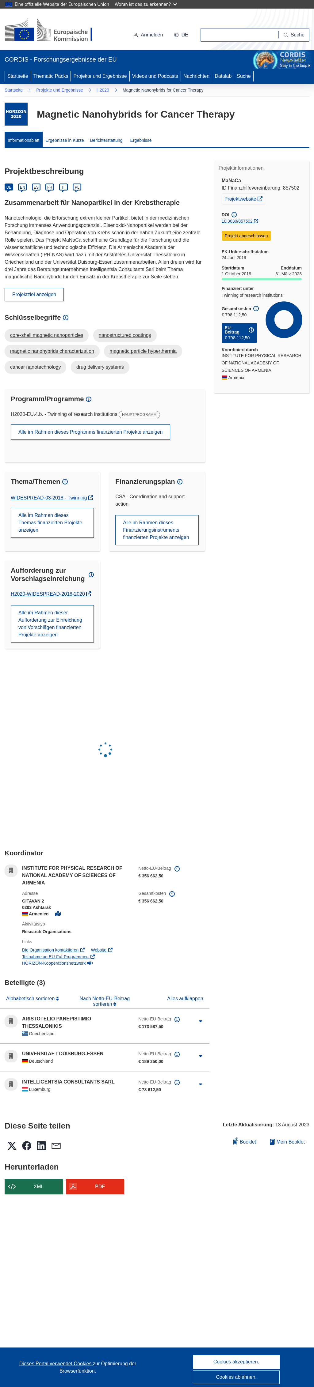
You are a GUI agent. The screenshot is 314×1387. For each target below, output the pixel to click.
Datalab (223, 76)
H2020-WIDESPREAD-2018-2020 (48, 594)
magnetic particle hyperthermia (143, 351)
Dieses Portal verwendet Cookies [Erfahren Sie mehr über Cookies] (56, 1363)
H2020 (103, 90)
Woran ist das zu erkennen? (146, 4)
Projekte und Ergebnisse (100, 76)
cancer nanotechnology (35, 367)
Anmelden (148, 34)
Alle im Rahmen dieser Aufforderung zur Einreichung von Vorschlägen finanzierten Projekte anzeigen (50, 623)
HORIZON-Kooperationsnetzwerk (57, 963)
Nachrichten (196, 76)
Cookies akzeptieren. (236, 1361)
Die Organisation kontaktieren (53, 950)
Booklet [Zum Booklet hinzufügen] (244, 1140)
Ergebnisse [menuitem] (141, 140)
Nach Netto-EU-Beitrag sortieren (105, 1001)
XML (39, 1186)
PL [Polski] (77, 187)
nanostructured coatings (125, 335)
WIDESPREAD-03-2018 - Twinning (49, 497)
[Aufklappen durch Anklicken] (201, 1021)
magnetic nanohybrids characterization (52, 351)
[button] (181, 35)
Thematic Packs (50, 76)
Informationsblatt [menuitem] (24, 140)
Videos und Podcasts (155, 76)
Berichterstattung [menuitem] (106, 140)
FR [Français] (49, 187)
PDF (100, 1186)
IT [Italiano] (63, 187)
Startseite (17, 76)
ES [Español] (36, 187)
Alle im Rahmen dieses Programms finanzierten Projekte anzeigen (90, 432)
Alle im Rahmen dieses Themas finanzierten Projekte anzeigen (50, 523)
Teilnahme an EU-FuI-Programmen (58, 956)
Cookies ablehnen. (236, 1377)
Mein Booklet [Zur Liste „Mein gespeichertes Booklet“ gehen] (287, 1142)
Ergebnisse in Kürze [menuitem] (65, 140)
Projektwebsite (245, 198)
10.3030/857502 (237, 221)
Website (102, 950)
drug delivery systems (100, 367)
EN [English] (22, 187)
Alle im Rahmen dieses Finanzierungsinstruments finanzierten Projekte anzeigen (156, 530)
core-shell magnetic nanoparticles (46, 335)
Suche (244, 76)
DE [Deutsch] (9, 187)
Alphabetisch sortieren (31, 998)
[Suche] (294, 35)
